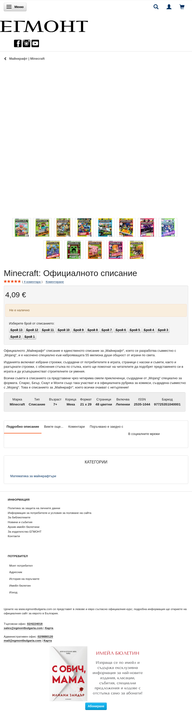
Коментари (76, 426)
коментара (32, 282)
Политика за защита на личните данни (34, 508)
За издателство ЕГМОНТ (25, 531)
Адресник (15, 572)
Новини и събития (20, 522)
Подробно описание (22, 426)
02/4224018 (34, 623)
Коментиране (55, 281)
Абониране (96, 706)
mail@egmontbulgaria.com (22, 640)
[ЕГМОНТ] (44, 25)
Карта (49, 628)
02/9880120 (45, 636)
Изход (13, 592)
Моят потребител (20, 565)
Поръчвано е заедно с (106, 426)
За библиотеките (19, 517)
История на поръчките (24, 578)
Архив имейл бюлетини (24, 526)
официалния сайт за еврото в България (31, 613)
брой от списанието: (31, 323)
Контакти (14, 536)
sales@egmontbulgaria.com (23, 628)
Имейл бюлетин (20, 585)
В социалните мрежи (144, 434)
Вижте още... (53, 426)
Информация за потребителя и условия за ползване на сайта (49, 512)
